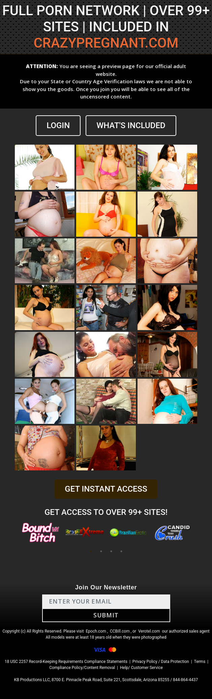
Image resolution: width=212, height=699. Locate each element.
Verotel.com (149, 631)
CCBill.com (120, 631)
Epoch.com (96, 631)
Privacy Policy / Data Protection (160, 661)
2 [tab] (101, 551)
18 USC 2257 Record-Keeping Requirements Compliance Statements (66, 661)
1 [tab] (91, 551)
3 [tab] (111, 551)
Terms (200, 661)
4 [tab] (121, 551)
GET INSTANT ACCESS (106, 489)
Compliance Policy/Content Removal (82, 667)
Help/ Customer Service (141, 667)
